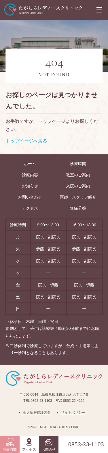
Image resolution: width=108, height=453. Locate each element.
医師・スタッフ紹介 (78, 197)
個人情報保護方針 (37, 413)
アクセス (29, 445)
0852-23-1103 (86, 444)
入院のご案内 (78, 186)
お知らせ (30, 186)
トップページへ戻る (26, 140)
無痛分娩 (78, 208)
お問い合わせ (30, 197)
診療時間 (10, 445)
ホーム (30, 163)
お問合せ (49, 445)
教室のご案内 (78, 175)
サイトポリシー (73, 413)
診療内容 (30, 175)
